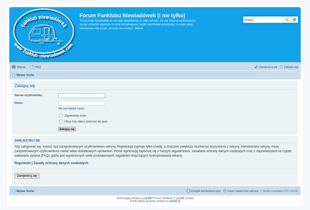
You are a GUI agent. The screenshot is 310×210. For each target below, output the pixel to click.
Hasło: (19, 102)
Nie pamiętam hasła (71, 108)
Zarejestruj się (27, 176)
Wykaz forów (25, 190)
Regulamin (23, 163)
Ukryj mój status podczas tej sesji (83, 121)
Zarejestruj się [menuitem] (268, 66)
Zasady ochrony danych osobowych (60, 163)
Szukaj (287, 19)
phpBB (147, 198)
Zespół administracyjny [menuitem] (206, 190)
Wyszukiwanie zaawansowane (294, 19)
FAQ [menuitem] (38, 66)
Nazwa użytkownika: (29, 95)
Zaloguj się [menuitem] (291, 66)
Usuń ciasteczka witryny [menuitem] (242, 190)
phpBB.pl (174, 201)
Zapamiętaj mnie (72, 115)
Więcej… (22, 66)
